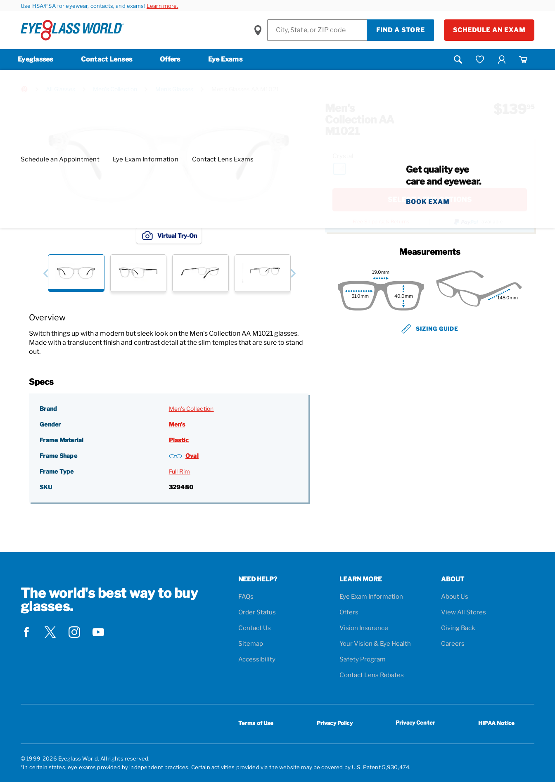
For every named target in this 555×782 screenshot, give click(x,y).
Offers (170, 59)
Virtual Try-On (169, 235)
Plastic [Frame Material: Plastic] (179, 439)
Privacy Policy (335, 723)
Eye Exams (225, 59)
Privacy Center (415, 724)
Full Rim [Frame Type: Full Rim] (179, 471)
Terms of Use (256, 723)
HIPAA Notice (496, 723)
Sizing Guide (429, 329)
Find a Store (400, 30)
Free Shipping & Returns (381, 222)
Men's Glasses (174, 88)
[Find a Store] (317, 30)
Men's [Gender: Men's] (177, 424)
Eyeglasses (35, 59)
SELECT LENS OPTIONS (430, 200)
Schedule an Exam (489, 30)
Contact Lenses (107, 59)
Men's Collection (115, 88)
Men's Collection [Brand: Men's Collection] (191, 408)
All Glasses (60, 88)
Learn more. (162, 5)
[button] (45, 273)
